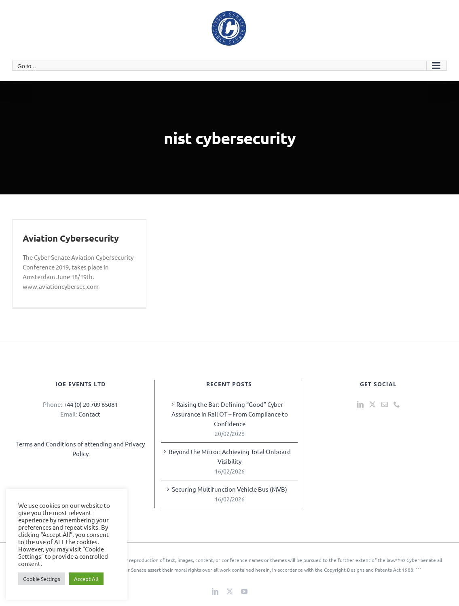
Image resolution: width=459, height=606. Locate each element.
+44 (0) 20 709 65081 (90, 404)
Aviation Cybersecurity (71, 238)
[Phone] (396, 404)
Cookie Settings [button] (41, 578)
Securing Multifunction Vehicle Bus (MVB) (229, 489)
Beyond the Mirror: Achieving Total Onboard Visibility (230, 456)
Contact (89, 414)
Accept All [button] (86, 578)
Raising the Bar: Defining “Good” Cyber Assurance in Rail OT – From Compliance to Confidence (229, 413)
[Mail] (384, 404)
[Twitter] (372, 404)
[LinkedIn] (360, 404)
